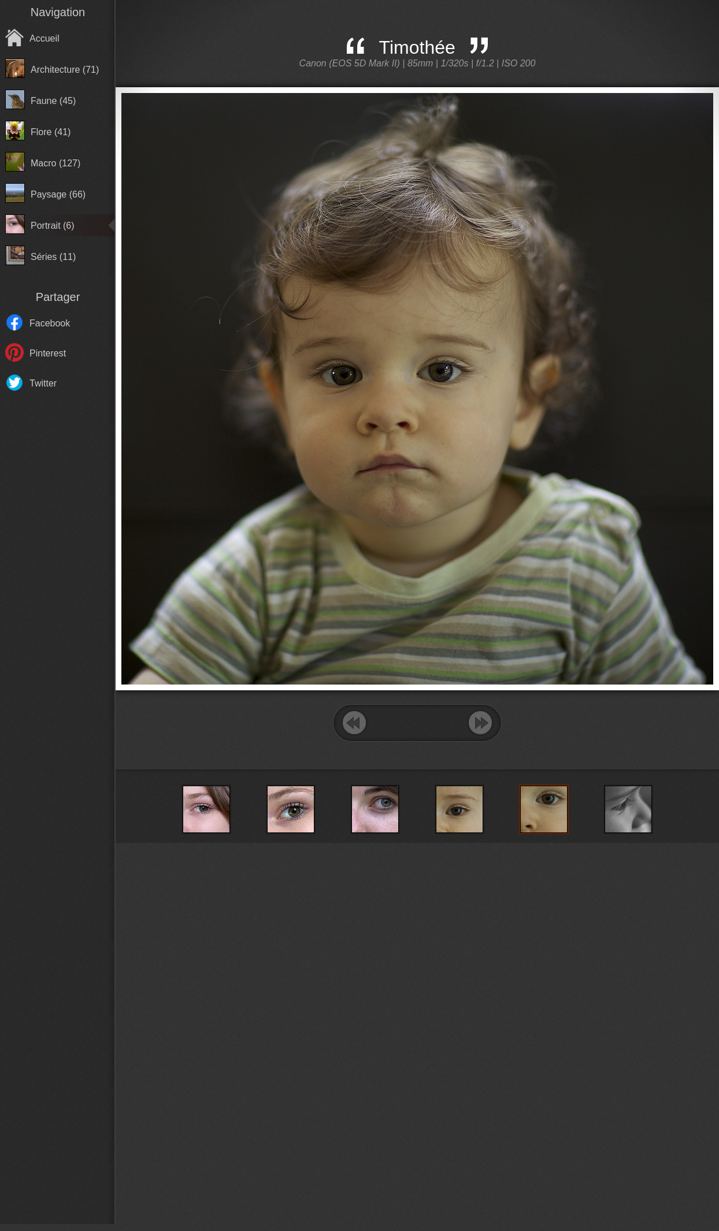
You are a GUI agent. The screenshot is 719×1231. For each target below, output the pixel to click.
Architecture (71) (65, 70)
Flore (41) (51, 132)
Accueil (44, 38)
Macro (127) (55, 163)
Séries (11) (53, 257)
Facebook (49, 323)
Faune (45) (53, 101)
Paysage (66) (58, 194)
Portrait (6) (53, 225)
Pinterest (47, 353)
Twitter (43, 383)
